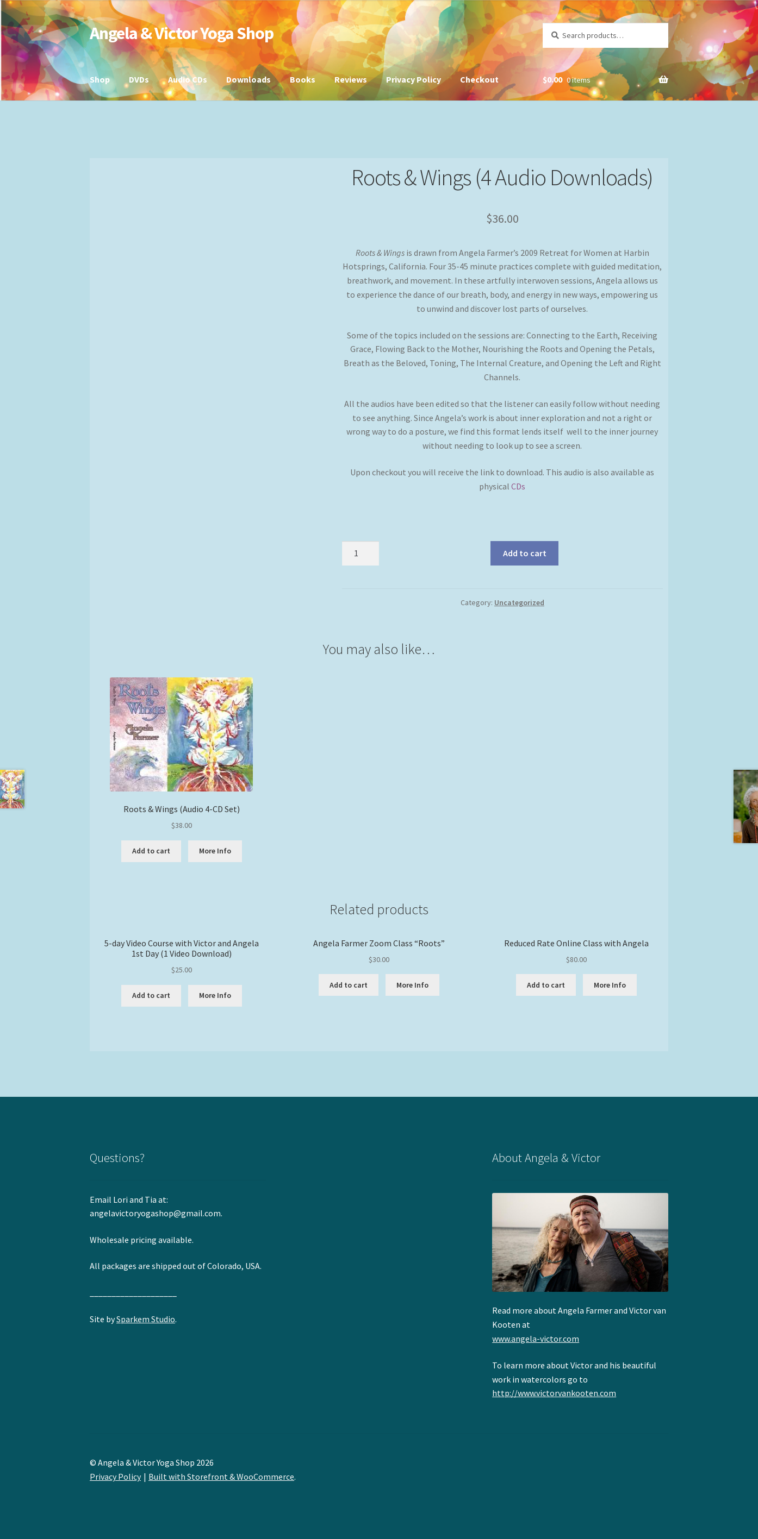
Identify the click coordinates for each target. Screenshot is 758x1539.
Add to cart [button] (151, 851)
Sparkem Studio (145, 1319)
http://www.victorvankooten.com (554, 1392)
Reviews (350, 79)
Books (302, 79)
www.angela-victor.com (535, 1338)
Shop (100, 79)
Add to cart (524, 553)
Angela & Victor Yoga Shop (182, 33)
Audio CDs (187, 79)
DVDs (139, 79)
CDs (518, 486)
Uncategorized (519, 602)
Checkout (479, 79)
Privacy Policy (413, 79)
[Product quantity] (360, 553)
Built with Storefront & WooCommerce (221, 1476)
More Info (215, 851)
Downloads (248, 79)
